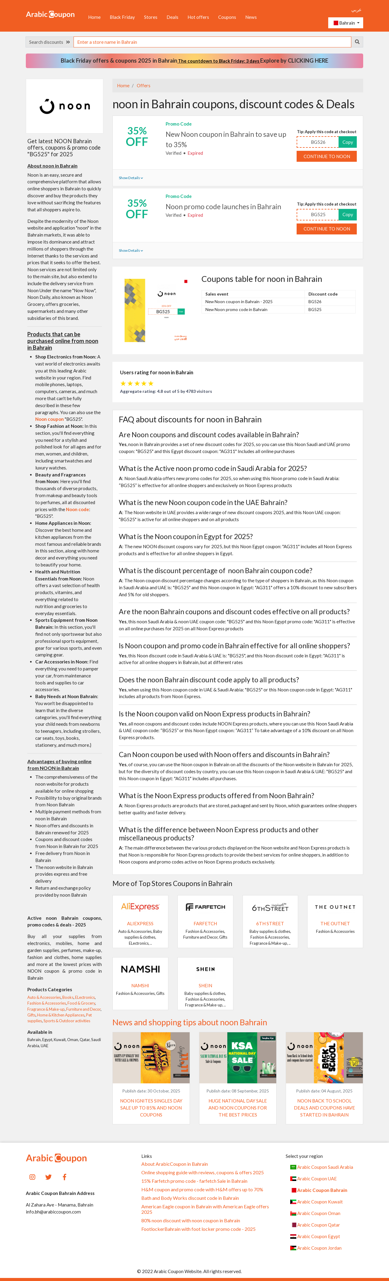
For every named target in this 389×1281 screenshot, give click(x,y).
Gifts (31, 1015)
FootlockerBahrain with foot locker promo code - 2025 (198, 1229)
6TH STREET (270, 923)
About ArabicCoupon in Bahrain (174, 1164)
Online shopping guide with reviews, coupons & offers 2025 (202, 1172)
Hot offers (198, 17)
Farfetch (205, 923)
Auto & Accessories (44, 997)
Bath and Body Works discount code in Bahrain (190, 1198)
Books (68, 997)
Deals (172, 17)
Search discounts (49, 42)
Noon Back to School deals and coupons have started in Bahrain (324, 1107)
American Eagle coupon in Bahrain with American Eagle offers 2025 (205, 1209)
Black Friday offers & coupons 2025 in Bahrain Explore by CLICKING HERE (194, 60)
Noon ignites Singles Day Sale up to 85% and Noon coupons (151, 1107)
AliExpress (140, 923)
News (251, 17)
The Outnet (335, 923)
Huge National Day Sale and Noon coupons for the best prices (237, 1107)
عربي (356, 9)
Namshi (140, 985)
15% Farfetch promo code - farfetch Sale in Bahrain (194, 1181)
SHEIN (205, 985)
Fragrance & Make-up (46, 1009)
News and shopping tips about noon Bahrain (189, 1022)
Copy (348, 142)
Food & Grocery (81, 1003)
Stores (150, 17)
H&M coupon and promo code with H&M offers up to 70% (202, 1189)
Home (94, 17)
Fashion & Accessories (46, 1003)
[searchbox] (212, 41)
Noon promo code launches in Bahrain (223, 206)
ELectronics (85, 997)
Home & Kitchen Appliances (60, 1015)
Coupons (227, 17)
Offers (143, 85)
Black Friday (122, 17)
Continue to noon (327, 156)
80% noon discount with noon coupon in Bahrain (190, 1220)
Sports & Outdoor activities (66, 1020)
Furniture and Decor (83, 1009)
